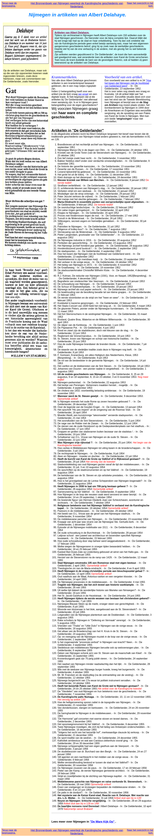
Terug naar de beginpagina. (9, 4)
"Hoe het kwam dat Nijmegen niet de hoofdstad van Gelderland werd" (128, 83)
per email (83, 94)
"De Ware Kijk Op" (102, 821)
